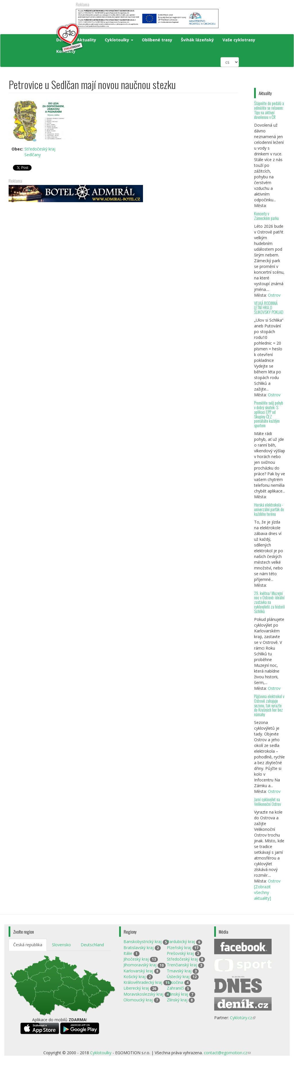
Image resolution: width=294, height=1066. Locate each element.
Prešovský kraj (180, 953)
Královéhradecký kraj (142, 982)
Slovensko (61, 944)
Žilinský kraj (177, 994)
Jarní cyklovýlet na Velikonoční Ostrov (267, 801)
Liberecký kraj (136, 988)
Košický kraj (134, 976)
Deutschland (92, 944)
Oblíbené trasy (157, 40)
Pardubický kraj (181, 941)
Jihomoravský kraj (139, 964)
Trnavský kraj (179, 971)
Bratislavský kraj (138, 947)
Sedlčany (32, 154)
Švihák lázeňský (197, 40)
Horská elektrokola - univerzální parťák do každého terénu (269, 509)
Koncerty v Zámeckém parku (266, 216)
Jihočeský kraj (136, 959)
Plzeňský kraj (179, 947)
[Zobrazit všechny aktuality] (262, 892)
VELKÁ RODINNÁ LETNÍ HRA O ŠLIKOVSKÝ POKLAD (268, 307)
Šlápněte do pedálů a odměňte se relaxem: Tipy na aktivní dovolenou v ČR (269, 110)
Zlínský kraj (177, 1000)
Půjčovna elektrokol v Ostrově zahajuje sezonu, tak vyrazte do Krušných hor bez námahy (269, 705)
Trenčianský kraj (182, 964)
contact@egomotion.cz (227, 1052)
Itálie (127, 953)
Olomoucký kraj (138, 1000)
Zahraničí (175, 988)
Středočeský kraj (39, 149)
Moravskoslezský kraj (143, 994)
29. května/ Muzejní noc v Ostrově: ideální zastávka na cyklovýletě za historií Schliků (269, 602)
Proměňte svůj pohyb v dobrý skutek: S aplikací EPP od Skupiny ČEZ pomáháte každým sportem (268, 414)
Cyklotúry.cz (243, 1017)
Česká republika (27, 944)
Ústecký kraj (178, 976)
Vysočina (175, 982)
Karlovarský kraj (138, 971)
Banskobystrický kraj (142, 941)
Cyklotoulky (119, 40)
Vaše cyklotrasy (239, 40)
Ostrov (274, 295)
